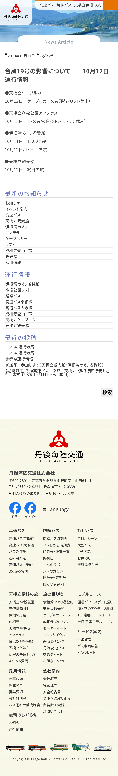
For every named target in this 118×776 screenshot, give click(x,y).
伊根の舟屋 (17, 615)
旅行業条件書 (88, 564)
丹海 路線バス (54, 641)
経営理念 (50, 685)
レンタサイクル (54, 634)
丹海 (15, 510)
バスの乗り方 (53, 571)
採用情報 (15, 262)
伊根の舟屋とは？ (22, 654)
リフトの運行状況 (20, 347)
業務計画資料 (53, 704)
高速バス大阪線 (19, 307)
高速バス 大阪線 (21, 545)
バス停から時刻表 (56, 545)
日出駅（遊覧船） (21, 641)
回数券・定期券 (54, 577)
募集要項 (16, 691)
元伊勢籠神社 (19, 608)
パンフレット (86, 652)
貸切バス (85, 530)
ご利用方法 (17, 558)
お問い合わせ (53, 711)
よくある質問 (18, 571)
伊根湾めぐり (16, 226)
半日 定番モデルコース (93, 621)
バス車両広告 (87, 645)
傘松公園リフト (18, 289)
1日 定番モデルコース (93, 615)
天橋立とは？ (19, 647)
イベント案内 (16, 209)
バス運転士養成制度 (24, 704)
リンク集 (68, 493)
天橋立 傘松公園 (21, 601)
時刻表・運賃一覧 (56, 551)
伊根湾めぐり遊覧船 (22, 283)
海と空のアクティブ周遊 (93, 608)
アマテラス (14, 232)
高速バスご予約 (21, 564)
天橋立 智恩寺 (20, 628)
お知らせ (46, 55)
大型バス (84, 545)
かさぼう (30, 510)
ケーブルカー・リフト (58, 615)
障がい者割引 (53, 584)
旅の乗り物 (53, 594)
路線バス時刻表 (55, 538)
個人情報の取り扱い (28, 493)
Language (58, 509)
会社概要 (50, 678)
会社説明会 (18, 698)
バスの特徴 (17, 551)
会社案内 (51, 671)
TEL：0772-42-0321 (24, 486)
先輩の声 (16, 685)
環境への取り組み (57, 698)
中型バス (84, 551)
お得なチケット (54, 660)
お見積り (84, 558)
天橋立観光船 (17, 220)
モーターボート (54, 628)
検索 (107, 392)
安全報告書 (52, 691)
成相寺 (14, 621)
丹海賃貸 (84, 639)
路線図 (48, 558)
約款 (52, 493)
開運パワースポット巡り (93, 601)
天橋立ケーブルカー (22, 319)
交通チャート (53, 654)
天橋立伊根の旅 (87, 5)
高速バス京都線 (19, 301)
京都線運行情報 (19, 359)
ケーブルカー (16, 238)
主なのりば (51, 564)
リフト (10, 244)
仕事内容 (16, 678)
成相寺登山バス (19, 250)
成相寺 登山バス (55, 621)
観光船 (11, 256)
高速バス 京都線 (21, 538)
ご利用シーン (87, 538)
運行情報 (16, 729)
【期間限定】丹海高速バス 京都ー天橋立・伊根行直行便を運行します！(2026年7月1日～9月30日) (57, 372)
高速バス (46, 5)
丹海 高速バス (54, 647)
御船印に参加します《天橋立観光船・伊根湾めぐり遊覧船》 (54, 365)
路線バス (64, 5)
